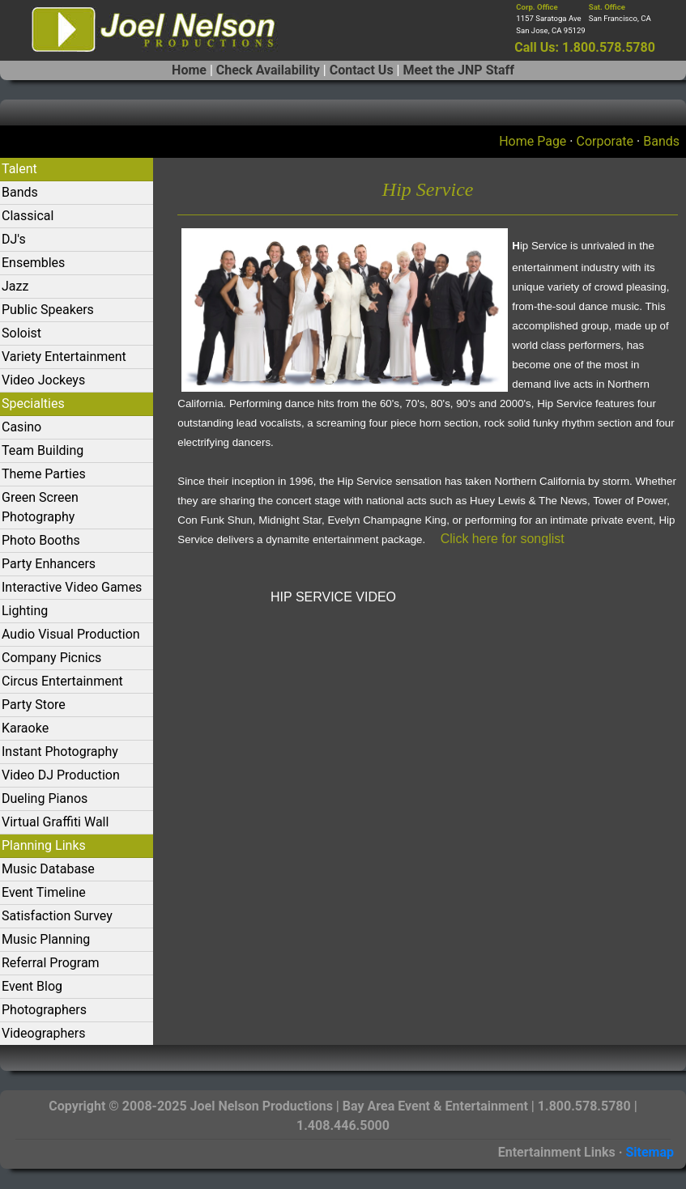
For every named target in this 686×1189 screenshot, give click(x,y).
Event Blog (32, 986)
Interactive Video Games (72, 587)
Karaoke (25, 728)
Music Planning (46, 939)
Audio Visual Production (71, 634)
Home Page (532, 141)
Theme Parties (44, 474)
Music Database (48, 869)
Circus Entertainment (62, 681)
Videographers (43, 1033)
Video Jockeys (43, 380)
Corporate (604, 141)
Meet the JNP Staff (458, 70)
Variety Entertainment (64, 356)
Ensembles (33, 262)
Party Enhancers (49, 563)
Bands (661, 141)
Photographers (44, 1009)
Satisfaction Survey (57, 916)
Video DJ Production (61, 775)
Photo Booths (41, 540)
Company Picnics (51, 657)
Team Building (42, 450)
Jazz (15, 286)
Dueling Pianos (44, 798)
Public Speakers (48, 309)
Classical (27, 215)
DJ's (14, 239)
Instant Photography (60, 751)
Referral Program (51, 962)
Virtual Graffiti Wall (55, 822)
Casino (21, 427)
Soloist (21, 333)
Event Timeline (44, 892)
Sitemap (649, 1152)
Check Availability (268, 70)
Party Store (34, 704)
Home (189, 70)
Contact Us (362, 70)
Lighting (25, 610)
